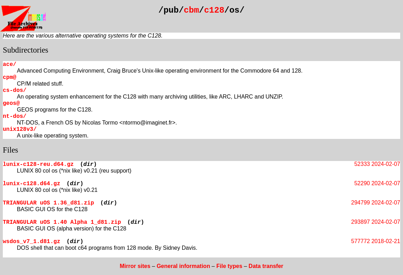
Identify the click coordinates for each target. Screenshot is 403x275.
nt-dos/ (14, 116)
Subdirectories (25, 50)
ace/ (9, 64)
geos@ (11, 103)
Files (10, 150)
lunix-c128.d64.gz (31, 184)
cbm (191, 10)
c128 (214, 10)
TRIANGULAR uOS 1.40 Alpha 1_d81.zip (62, 222)
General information (183, 266)
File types (229, 266)
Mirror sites (135, 266)
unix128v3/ (20, 129)
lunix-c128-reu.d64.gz (38, 164)
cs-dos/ (14, 90)
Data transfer (266, 266)
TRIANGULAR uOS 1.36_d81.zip (48, 203)
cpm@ (9, 77)
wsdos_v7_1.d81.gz (31, 242)
